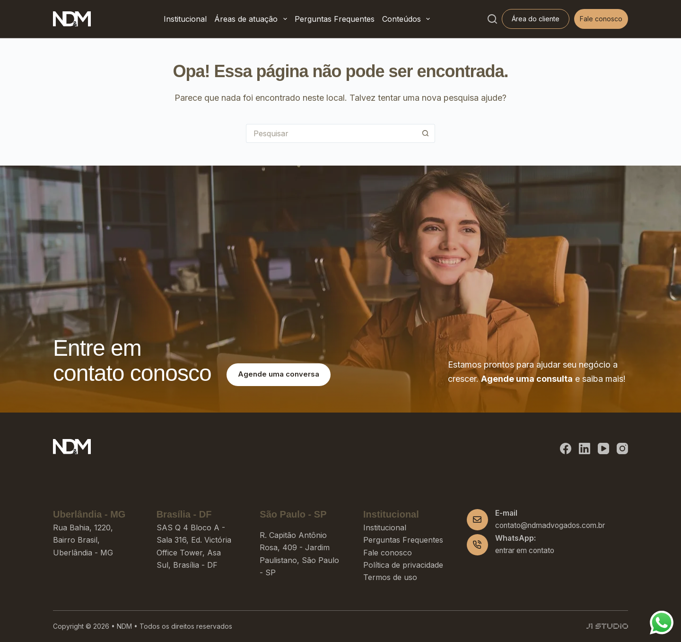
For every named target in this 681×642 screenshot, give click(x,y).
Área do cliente (535, 19)
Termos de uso (390, 577)
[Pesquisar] (492, 19)
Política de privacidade (403, 565)
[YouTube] (603, 448)
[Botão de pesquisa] (425, 133)
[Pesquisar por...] (331, 133)
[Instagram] (622, 448)
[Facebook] (565, 448)
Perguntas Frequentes (335, 19)
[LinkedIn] (584, 448)
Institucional (185, 19)
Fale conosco (601, 19)
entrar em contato (524, 550)
